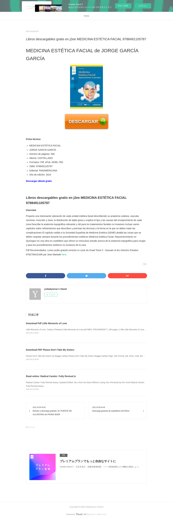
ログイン (143, 6)
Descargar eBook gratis (39, 181)
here (64, 254)
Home (86, 16)
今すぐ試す (123, 5)
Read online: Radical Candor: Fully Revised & (51, 376)
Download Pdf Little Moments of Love (46, 323)
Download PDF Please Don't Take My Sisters (50, 349)
